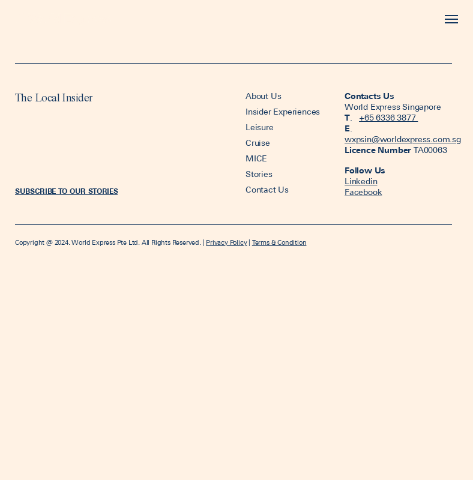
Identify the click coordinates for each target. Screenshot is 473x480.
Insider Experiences (283, 111)
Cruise (258, 143)
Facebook (363, 192)
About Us (264, 96)
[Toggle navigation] (449, 19)
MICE (256, 158)
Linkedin (361, 181)
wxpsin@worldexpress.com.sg (403, 139)
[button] (66, 191)
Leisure (260, 127)
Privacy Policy (226, 242)
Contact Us (267, 189)
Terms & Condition (279, 242)
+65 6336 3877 (388, 117)
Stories (259, 174)
